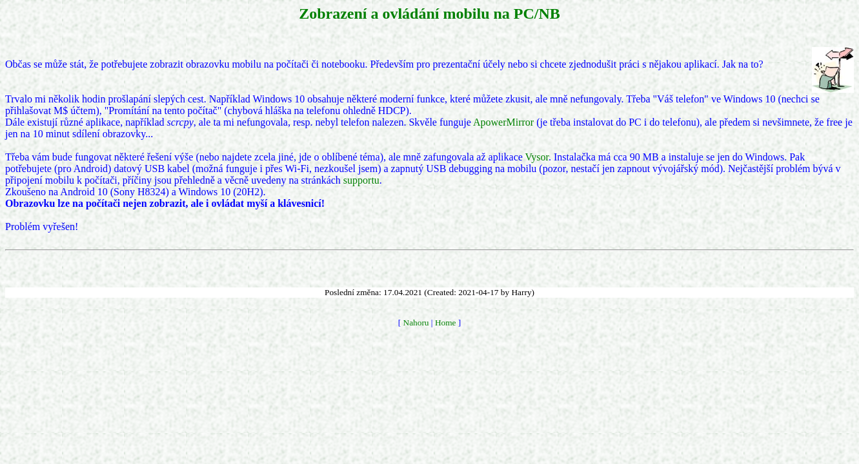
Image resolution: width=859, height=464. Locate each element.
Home (445, 322)
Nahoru (416, 322)
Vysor (537, 156)
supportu (361, 180)
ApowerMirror (503, 122)
